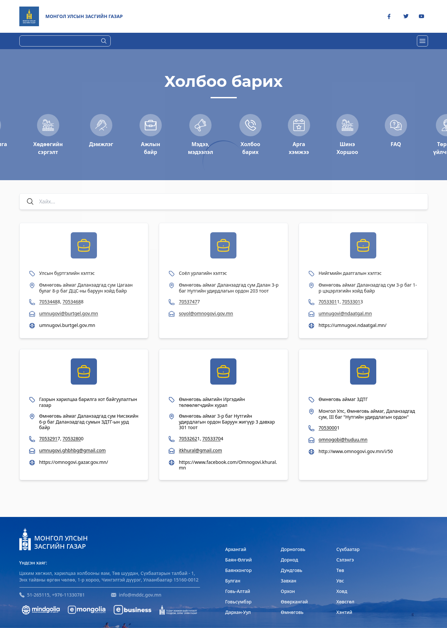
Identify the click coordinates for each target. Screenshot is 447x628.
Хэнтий (344, 612)
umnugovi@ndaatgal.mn (345, 313)
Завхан (288, 581)
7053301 (328, 301)
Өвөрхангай (294, 602)
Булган (232, 581)
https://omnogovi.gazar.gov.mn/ (73, 462)
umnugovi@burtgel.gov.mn (68, 313)
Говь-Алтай (237, 591)
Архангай (235, 549)
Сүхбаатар (348, 549)
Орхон (288, 591)
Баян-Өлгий (238, 560)
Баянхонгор (238, 570)
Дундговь (291, 570)
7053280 (72, 438)
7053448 (48, 301)
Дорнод (289, 560)
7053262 (188, 438)
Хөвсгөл (345, 602)
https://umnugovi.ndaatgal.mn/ (352, 325)
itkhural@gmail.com (200, 450)
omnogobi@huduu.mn (343, 439)
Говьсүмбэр (238, 602)
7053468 (72, 301)
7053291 (48, 438)
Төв (340, 570)
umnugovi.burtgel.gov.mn (67, 325)
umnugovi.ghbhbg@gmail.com (72, 450)
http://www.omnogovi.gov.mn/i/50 (356, 451)
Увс (340, 581)
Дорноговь (293, 549)
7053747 (188, 301)
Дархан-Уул (238, 612)
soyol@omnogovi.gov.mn (206, 313)
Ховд (341, 591)
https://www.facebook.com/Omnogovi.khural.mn (228, 465)
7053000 (328, 428)
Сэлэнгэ (345, 560)
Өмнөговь (292, 612)
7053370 (211, 438)
